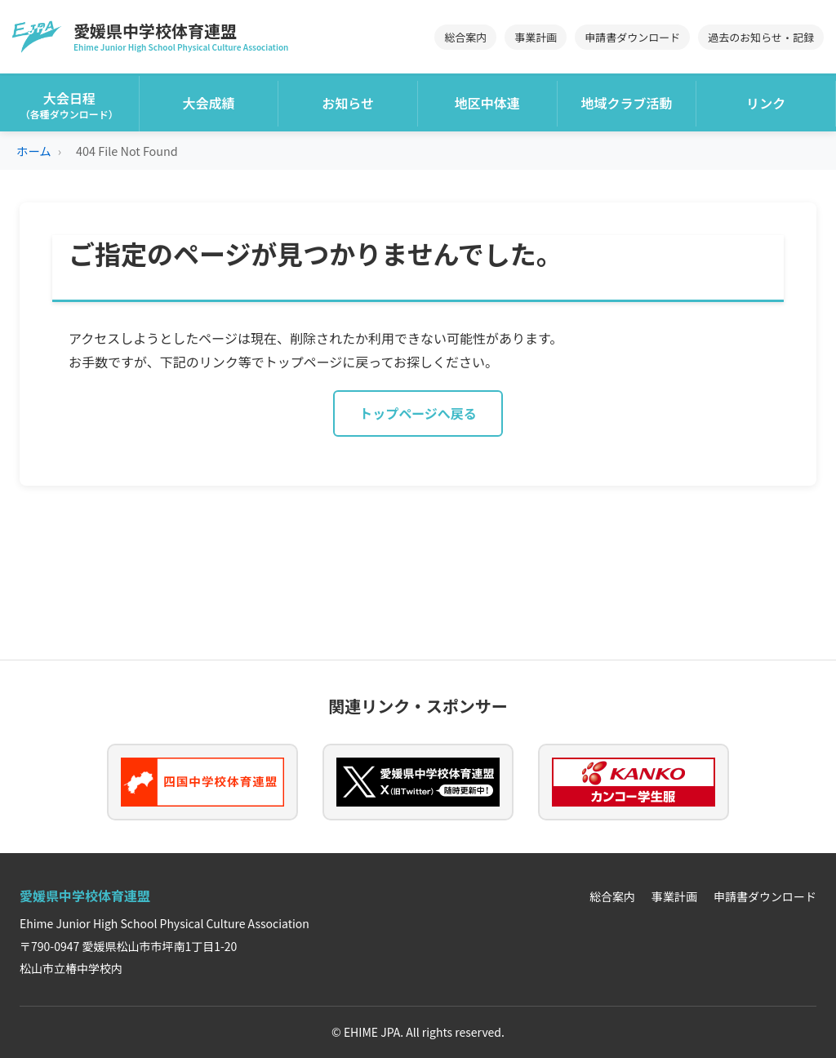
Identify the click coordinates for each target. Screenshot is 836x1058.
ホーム (33, 150)
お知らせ (348, 103)
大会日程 (69, 104)
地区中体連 (487, 103)
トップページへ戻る (418, 413)
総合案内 (465, 37)
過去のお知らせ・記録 (761, 37)
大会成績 (209, 103)
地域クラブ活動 (627, 103)
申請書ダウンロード (632, 37)
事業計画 (535, 37)
